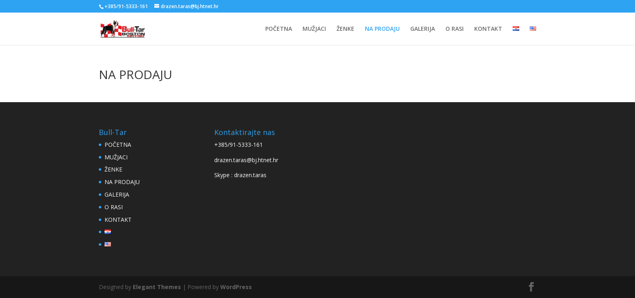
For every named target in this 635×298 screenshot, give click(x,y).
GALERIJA (422, 29)
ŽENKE (345, 29)
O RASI (454, 29)
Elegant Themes (157, 287)
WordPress (236, 287)
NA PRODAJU (382, 29)
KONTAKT (488, 29)
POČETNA (278, 29)
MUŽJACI (314, 29)
